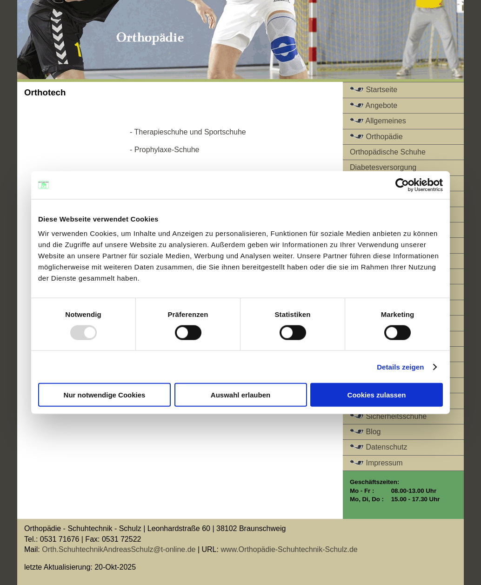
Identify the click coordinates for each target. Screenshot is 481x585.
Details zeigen (400, 366)
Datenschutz (378, 447)
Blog (365, 432)
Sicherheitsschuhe (388, 416)
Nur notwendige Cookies (105, 395)
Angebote (373, 105)
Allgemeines (378, 121)
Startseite (373, 90)
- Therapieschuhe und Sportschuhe (188, 132)
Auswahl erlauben (240, 395)
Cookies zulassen (376, 395)
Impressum (376, 463)
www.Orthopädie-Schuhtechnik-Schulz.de (288, 549)
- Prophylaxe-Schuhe (164, 150)
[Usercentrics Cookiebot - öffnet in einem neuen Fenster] (402, 185)
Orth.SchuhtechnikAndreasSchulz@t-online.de (118, 549)
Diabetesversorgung (383, 167)
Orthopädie (376, 137)
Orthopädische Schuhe (388, 152)
